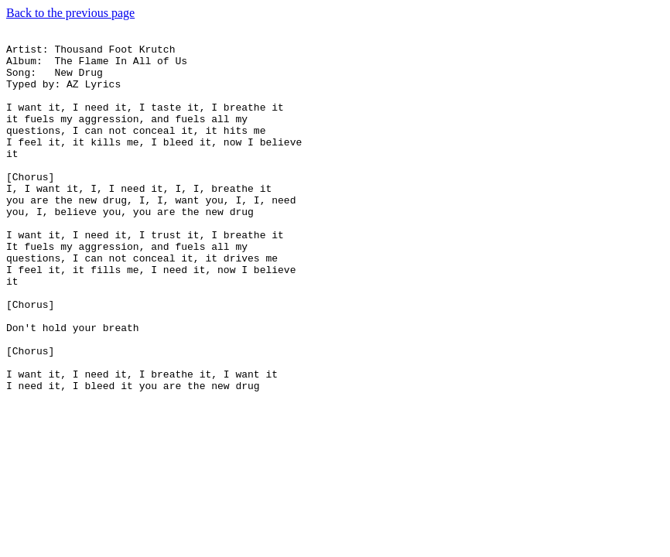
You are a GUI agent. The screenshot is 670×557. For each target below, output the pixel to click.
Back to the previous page (70, 12)
